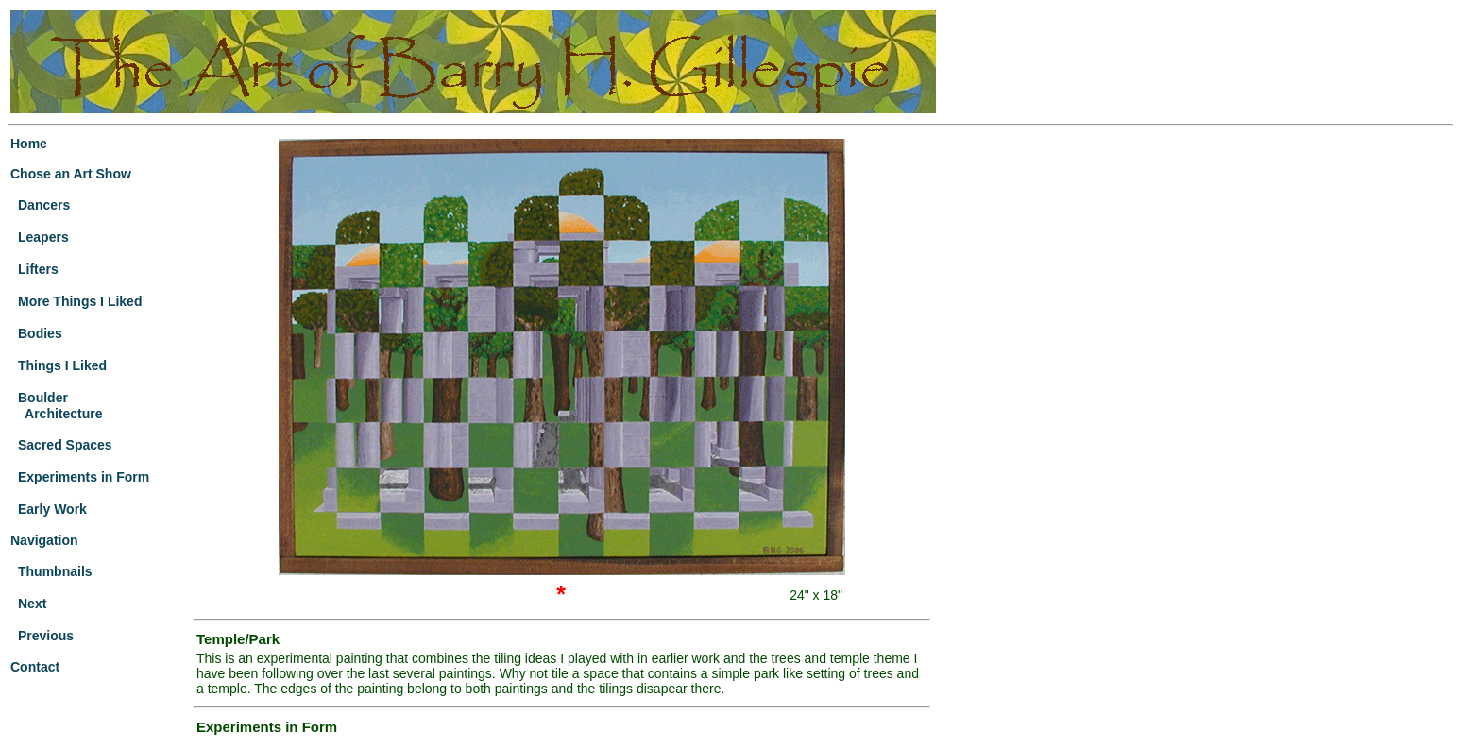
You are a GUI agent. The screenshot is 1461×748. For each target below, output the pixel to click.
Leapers (43, 237)
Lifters (38, 269)
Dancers (44, 204)
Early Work (52, 509)
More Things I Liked (80, 301)
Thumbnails (55, 571)
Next (32, 603)
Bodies (40, 333)
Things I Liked (62, 365)
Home (28, 143)
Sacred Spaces (65, 444)
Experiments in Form (83, 476)
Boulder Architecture (56, 405)
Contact (34, 666)
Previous (46, 635)
